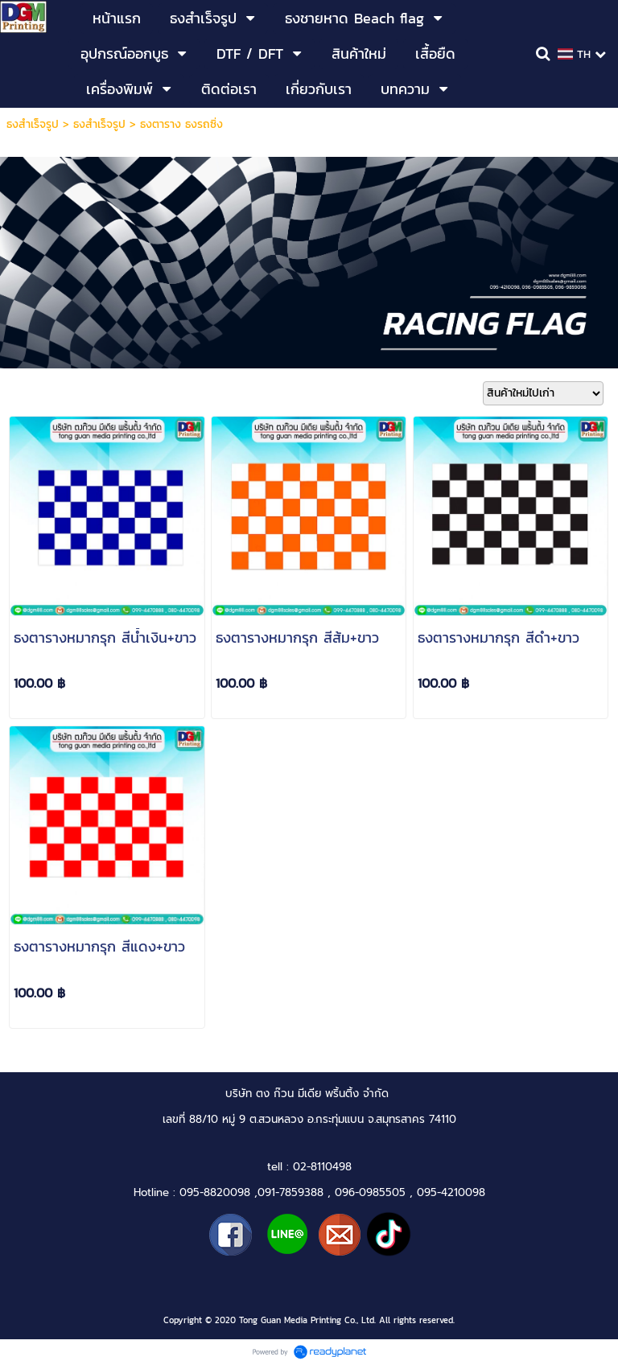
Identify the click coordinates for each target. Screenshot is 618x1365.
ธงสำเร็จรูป (32, 124)
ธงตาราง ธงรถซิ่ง (181, 124)
